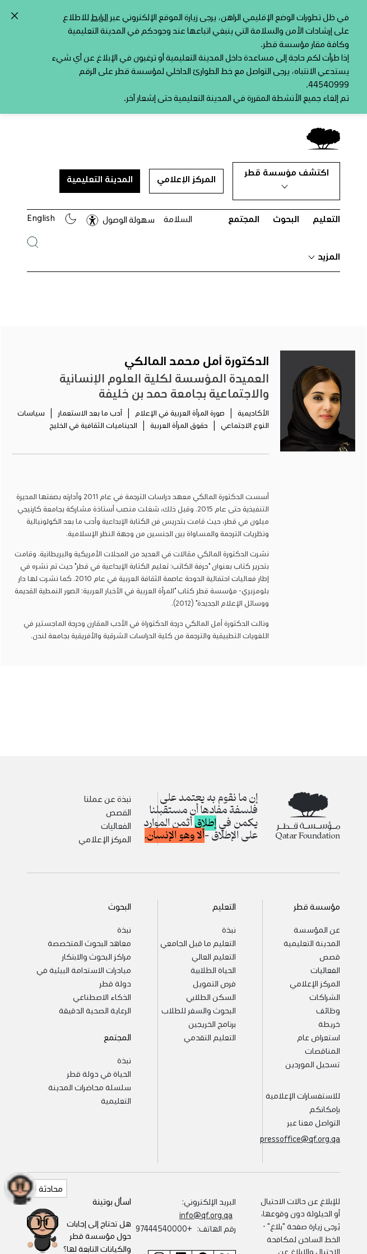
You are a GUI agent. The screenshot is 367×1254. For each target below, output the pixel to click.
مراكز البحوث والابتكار (96, 948)
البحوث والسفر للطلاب (198, 1002)
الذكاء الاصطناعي (102, 988)
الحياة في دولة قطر (99, 1065)
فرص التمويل (214, 975)
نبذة (229, 921)
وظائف (328, 1002)
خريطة (329, 1015)
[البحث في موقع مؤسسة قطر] (33, 233)
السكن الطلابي (211, 988)
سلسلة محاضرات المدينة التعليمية (89, 1085)
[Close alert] (14, 15)
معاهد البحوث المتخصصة (89, 934)
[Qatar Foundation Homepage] (319, 129)
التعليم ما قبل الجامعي (198, 934)
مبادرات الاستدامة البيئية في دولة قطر (83, 968)
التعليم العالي (214, 948)
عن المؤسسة (317, 921)
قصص (329, 948)
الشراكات (324, 988)
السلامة (178, 210)
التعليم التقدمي (210, 1029)
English (41, 209)
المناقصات (322, 1042)
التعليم (326, 210)
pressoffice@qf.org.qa (300, 1130)
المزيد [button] (324, 247)
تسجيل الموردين (312, 1055)
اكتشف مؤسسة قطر (286, 169)
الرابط (99, 12)
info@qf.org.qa (206, 1206)
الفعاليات (116, 817)
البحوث (286, 210)
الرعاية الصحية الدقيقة (95, 1002)
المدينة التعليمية (100, 170)
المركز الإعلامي (186, 170)
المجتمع (243, 210)
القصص (118, 803)
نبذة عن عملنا (107, 790)
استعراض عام (318, 1029)
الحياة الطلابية (213, 961)
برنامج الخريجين (212, 1015)
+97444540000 (164, 1220)
